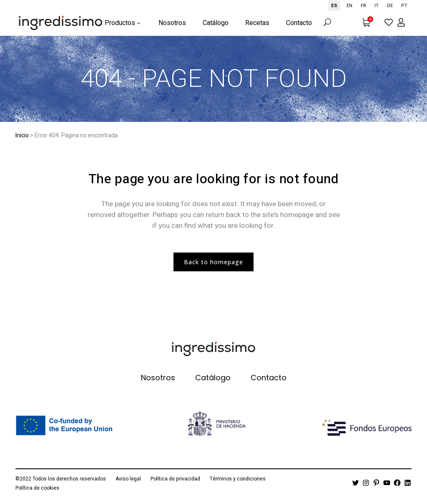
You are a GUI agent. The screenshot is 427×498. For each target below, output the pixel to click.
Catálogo (213, 377)
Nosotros (158, 377)
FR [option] (363, 5)
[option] (349, 5)
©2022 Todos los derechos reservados (60, 479)
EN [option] (349, 5)
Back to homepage (213, 262)
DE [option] (390, 5)
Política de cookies (37, 488)
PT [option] (404, 5)
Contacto (268, 377)
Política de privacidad (175, 479)
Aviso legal (128, 479)
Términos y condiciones (238, 479)
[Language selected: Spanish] (370, 5)
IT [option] (376, 5)
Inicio (22, 135)
